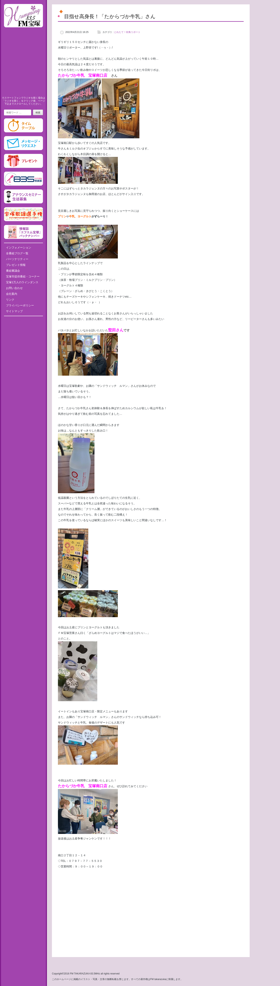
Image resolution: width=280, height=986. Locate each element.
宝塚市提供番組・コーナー (23, 276)
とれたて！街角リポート (127, 32)
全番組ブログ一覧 (17, 253)
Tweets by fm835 (23, 320)
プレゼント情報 (16, 264)
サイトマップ (14, 311)
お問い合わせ (14, 288)
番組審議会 (13, 270)
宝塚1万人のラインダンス (22, 282)
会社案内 (11, 293)
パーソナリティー (17, 259)
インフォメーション (18, 247)
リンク (10, 299)
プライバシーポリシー (20, 305)
